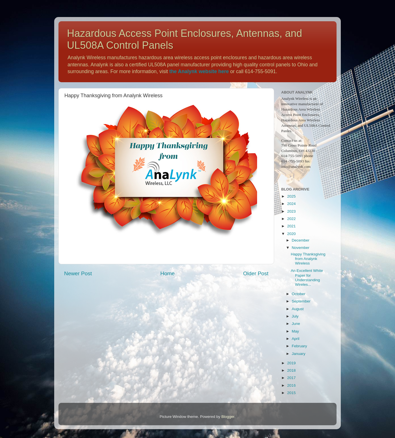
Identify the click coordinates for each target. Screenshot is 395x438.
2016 (291, 385)
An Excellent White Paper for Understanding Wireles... (307, 277)
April (295, 339)
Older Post (255, 273)
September (301, 301)
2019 (291, 363)
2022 (291, 219)
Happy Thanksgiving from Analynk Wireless (308, 258)
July (295, 316)
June (296, 323)
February (299, 346)
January (298, 354)
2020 (291, 234)
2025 (291, 196)
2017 (291, 378)
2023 (291, 211)
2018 (291, 370)
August (298, 309)
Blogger (227, 416)
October (298, 294)
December (300, 240)
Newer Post (78, 273)
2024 (291, 204)
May (295, 331)
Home (167, 273)
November (300, 248)
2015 (291, 393)
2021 (291, 226)
